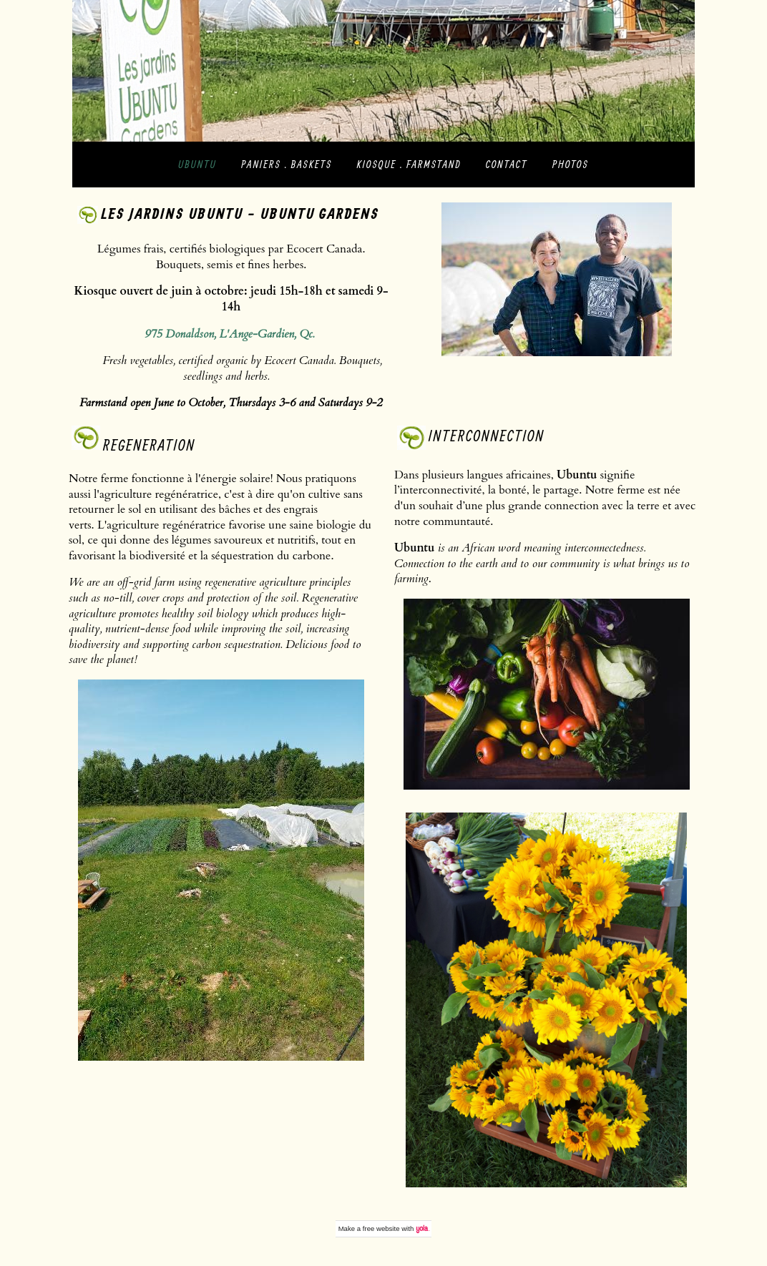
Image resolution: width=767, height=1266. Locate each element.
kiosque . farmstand (409, 164)
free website (381, 1228)
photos (570, 164)
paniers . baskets (286, 164)
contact (506, 164)
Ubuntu (197, 164)
